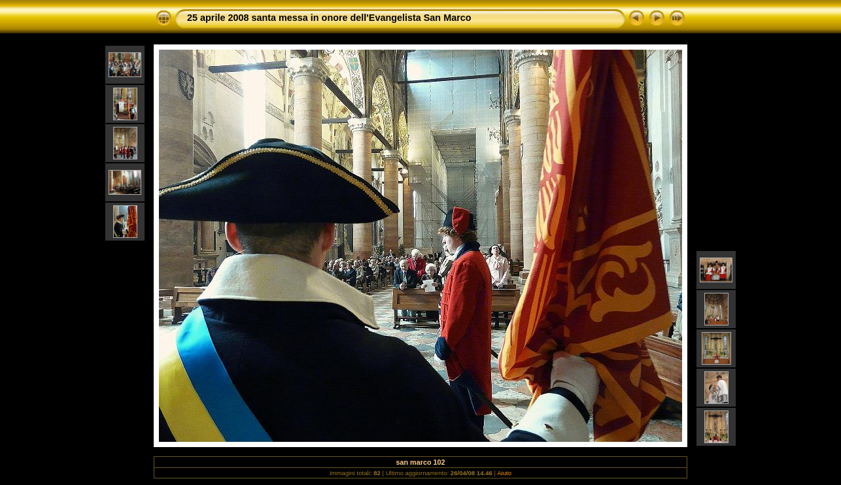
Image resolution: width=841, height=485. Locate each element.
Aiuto (504, 473)
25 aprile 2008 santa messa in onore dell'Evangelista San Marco (329, 17)
